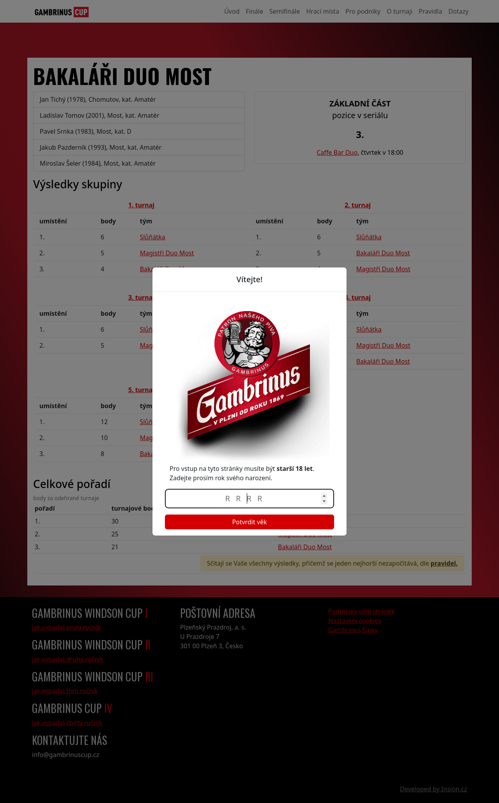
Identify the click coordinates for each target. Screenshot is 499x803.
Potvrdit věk (249, 522)
